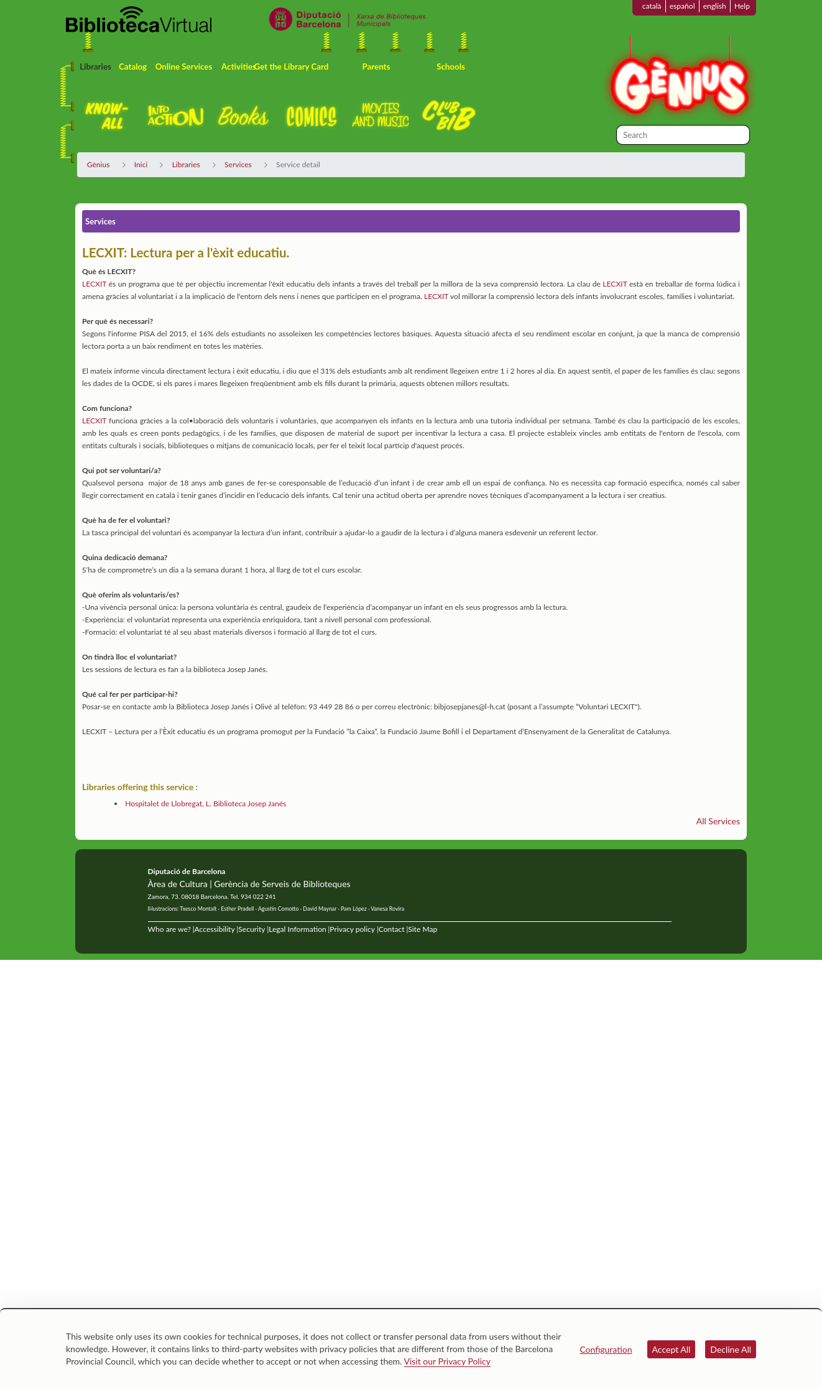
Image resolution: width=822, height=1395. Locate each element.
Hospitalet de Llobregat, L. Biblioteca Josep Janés (205, 803)
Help (742, 6)
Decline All (730, 1349)
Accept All (671, 1349)
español (682, 6)
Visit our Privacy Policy (447, 1361)
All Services (718, 821)
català (652, 6)
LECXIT (94, 283)
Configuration (606, 1349)
